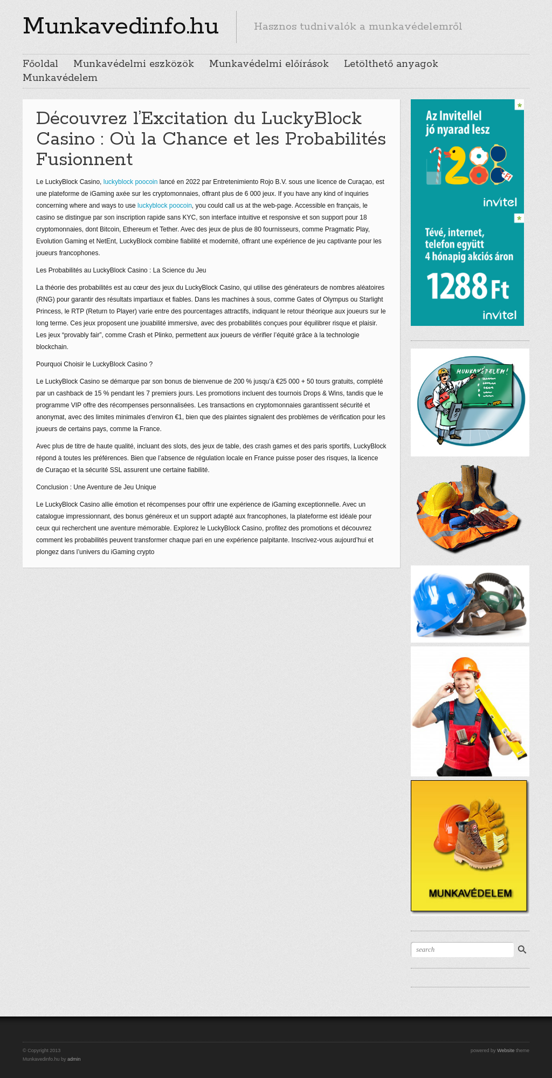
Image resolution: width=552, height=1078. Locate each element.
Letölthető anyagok (391, 64)
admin (74, 1059)
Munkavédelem (60, 78)
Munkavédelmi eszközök (133, 64)
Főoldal (40, 64)
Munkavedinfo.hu (121, 26)
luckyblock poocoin (131, 182)
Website (505, 1050)
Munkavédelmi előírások (269, 64)
